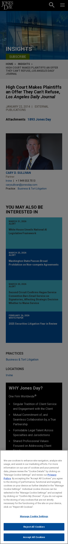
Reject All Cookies (33, 526)
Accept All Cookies (34, 537)
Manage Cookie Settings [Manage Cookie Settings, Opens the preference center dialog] (34, 516)
